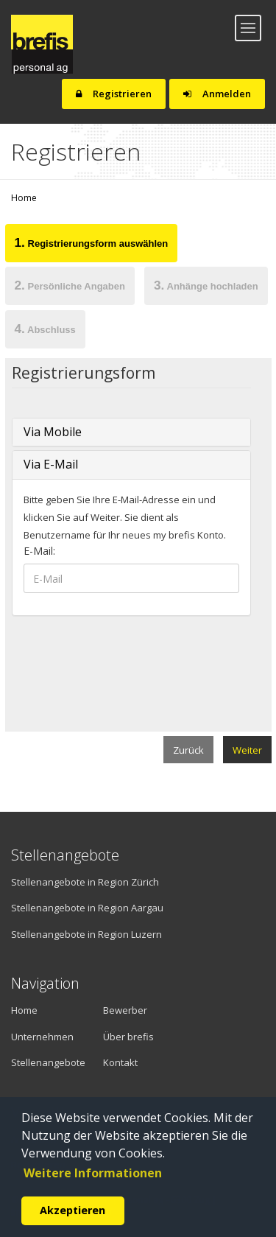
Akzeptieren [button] (72, 1210)
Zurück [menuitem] (188, 750)
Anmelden (217, 93)
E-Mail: (39, 551)
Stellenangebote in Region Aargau (87, 907)
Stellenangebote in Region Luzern (86, 934)
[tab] (91, 245)
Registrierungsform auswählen (92, 242)
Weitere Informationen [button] (93, 1173)
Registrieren (114, 93)
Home (24, 198)
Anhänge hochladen (206, 285)
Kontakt (120, 1062)
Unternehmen (37, 1036)
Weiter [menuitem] (247, 750)
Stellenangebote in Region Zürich (85, 882)
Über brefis (128, 1036)
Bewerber (125, 1010)
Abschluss (45, 328)
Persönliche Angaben (70, 285)
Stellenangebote (46, 1062)
